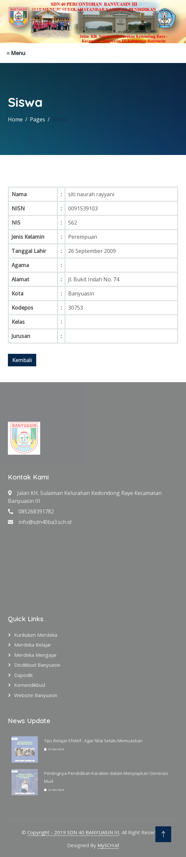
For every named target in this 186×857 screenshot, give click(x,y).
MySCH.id (108, 845)
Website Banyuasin (35, 695)
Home (15, 119)
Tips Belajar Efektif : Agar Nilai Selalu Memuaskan (93, 741)
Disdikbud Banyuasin (37, 664)
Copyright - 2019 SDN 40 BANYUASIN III (73, 832)
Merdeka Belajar (32, 644)
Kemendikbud (29, 685)
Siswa (59, 119)
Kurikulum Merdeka (35, 634)
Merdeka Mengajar (35, 655)
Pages (37, 119)
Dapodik (23, 675)
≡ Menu (16, 53)
